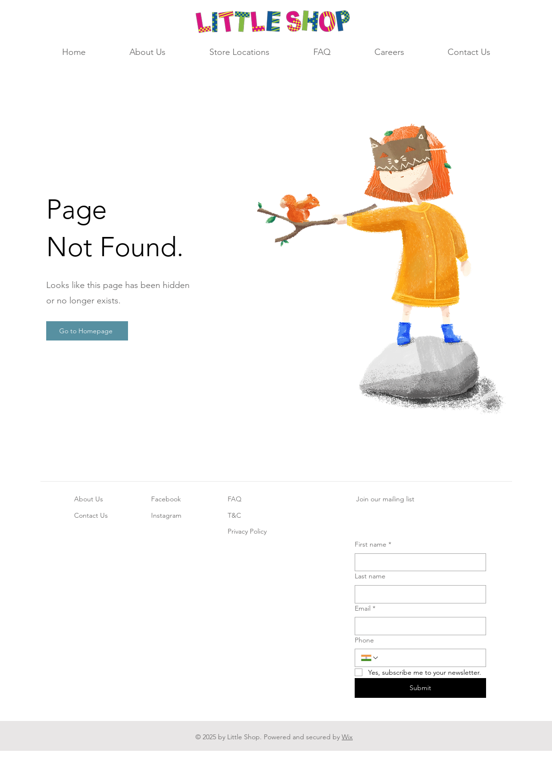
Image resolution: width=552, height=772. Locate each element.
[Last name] (417, 594)
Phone (364, 640)
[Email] (417, 626)
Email (365, 609)
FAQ (235, 499)
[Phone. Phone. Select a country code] (370, 658)
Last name (370, 576)
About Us (88, 499)
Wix (347, 737)
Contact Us (91, 515)
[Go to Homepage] (87, 330)
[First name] (417, 562)
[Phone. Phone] (429, 658)
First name (373, 545)
